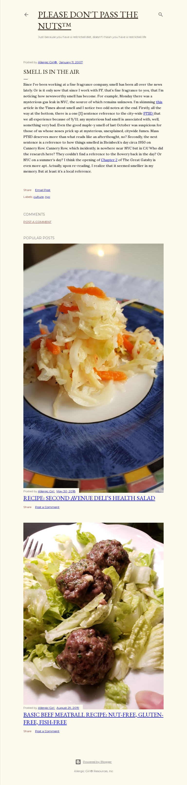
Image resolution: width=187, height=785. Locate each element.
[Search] (161, 13)
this (159, 102)
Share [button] (27, 190)
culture (39, 197)
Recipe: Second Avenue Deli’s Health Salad (89, 498)
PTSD (148, 113)
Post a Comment (37, 222)
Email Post (42, 190)
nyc (47, 197)
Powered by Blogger (93, 762)
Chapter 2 (109, 160)
